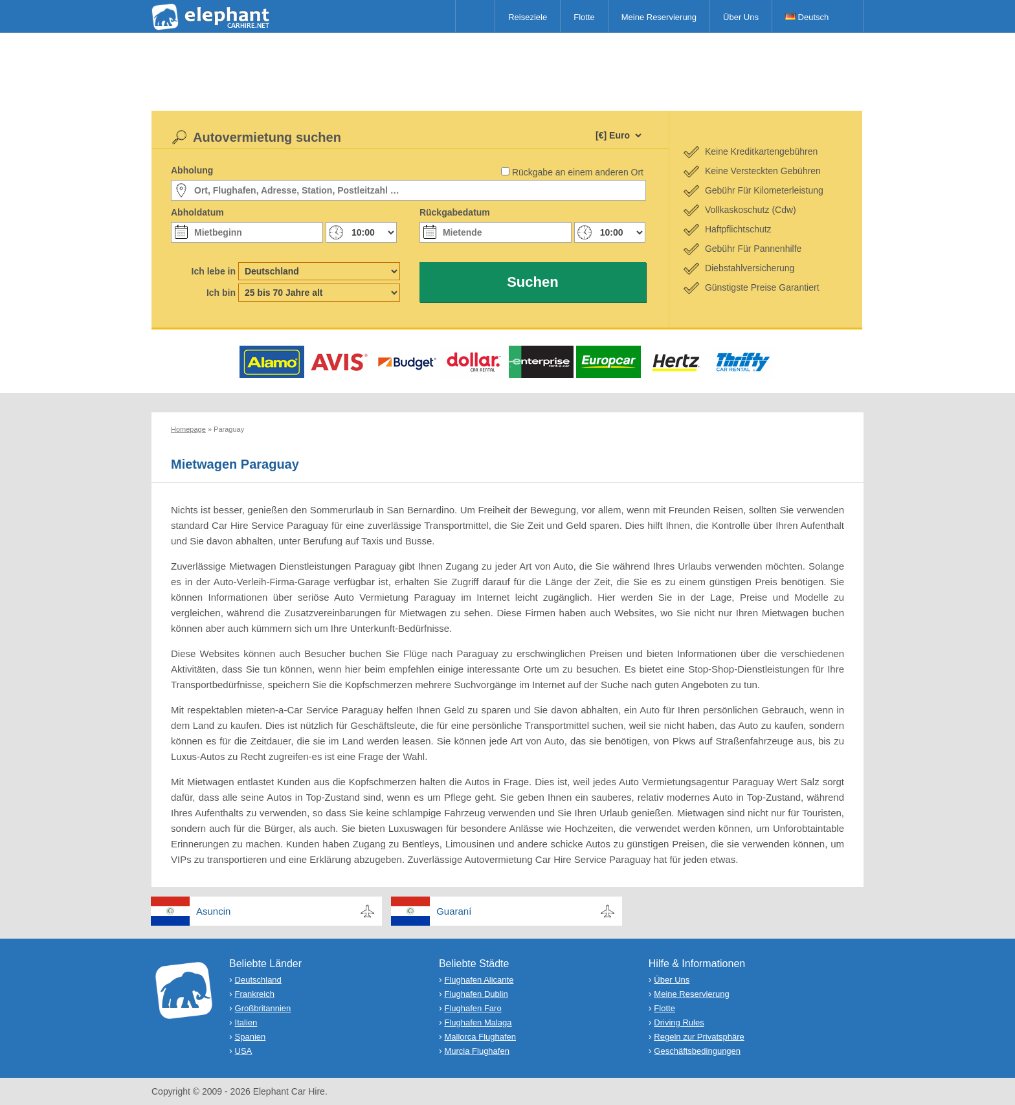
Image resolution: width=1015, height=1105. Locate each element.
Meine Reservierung (659, 17)
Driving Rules (679, 1022)
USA (243, 1051)
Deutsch (807, 17)
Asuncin (213, 911)
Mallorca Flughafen (480, 1037)
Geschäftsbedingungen (697, 1051)
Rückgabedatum (454, 212)
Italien (246, 1022)
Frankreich (254, 994)
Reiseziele (527, 17)
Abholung (192, 170)
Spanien (250, 1037)
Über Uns (741, 17)
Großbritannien (263, 1008)
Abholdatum (197, 212)
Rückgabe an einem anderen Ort (577, 172)
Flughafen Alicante (478, 980)
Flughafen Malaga (477, 1022)
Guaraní (453, 911)
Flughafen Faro (472, 1008)
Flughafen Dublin (476, 994)
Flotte (584, 17)
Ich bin (221, 292)
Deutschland (258, 980)
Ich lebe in (214, 271)
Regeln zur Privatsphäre (699, 1037)
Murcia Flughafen (476, 1051)
